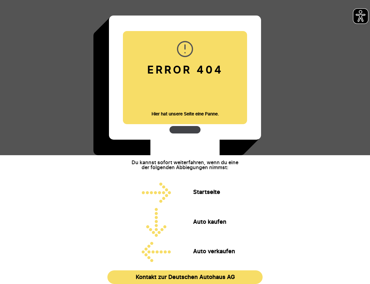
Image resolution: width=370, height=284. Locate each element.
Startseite (206, 192)
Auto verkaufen (214, 251)
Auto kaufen (209, 222)
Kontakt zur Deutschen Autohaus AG (185, 277)
